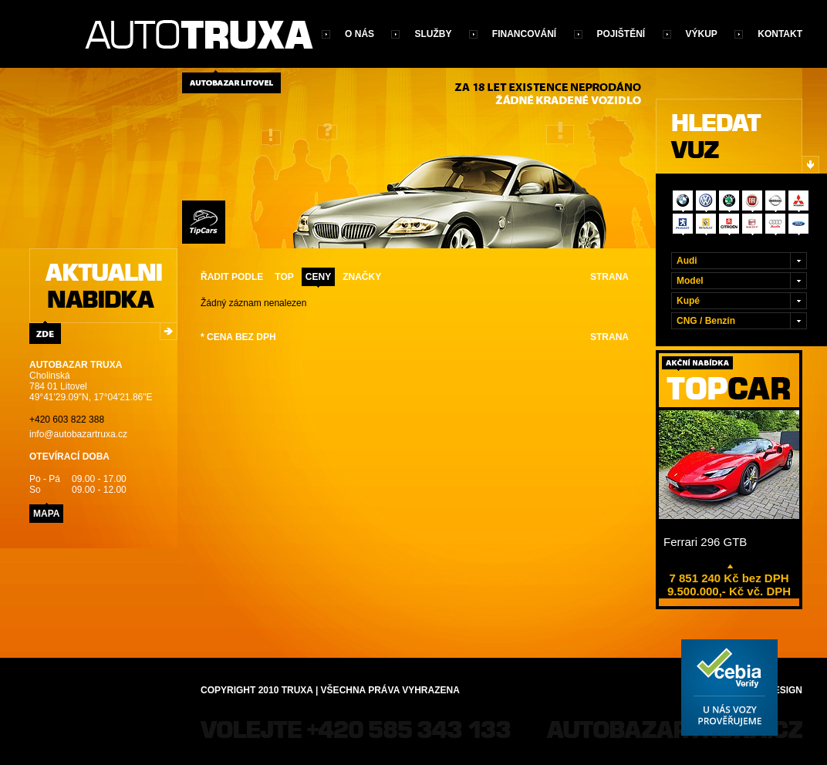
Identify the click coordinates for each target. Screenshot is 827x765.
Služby (432, 34)
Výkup (701, 34)
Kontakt (780, 34)
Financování (524, 34)
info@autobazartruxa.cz (78, 434)
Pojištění (621, 34)
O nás (359, 34)
